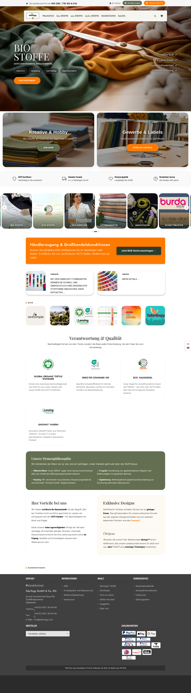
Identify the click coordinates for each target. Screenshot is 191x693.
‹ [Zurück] (4, 207)
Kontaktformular (35, 585)
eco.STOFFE (77, 15)
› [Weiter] (186, 207)
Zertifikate (105, 590)
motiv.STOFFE (92, 15)
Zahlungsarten (142, 599)
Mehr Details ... (130, 279)
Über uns (104, 608)
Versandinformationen (146, 590)
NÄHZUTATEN (108, 15)
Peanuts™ (136, 520)
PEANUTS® (48, 15)
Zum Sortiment (27, 80)
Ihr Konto (116, 3)
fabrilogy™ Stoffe (108, 586)
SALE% (121, 15)
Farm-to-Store (107, 595)
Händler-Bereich (156, 3)
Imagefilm (104, 604)
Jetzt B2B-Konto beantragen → (138, 250)
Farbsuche (141, 595)
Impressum (69, 599)
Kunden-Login (134, 3)
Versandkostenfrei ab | (53, 3)
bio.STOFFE (62, 15)
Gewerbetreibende (145, 586)
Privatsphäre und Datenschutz (78, 590)
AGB (66, 586)
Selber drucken (107, 599)
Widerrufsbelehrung (74, 595)
